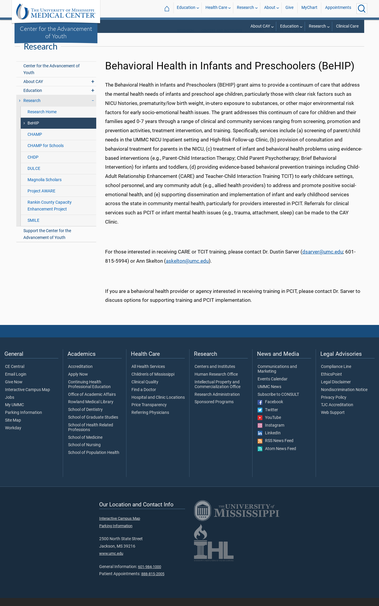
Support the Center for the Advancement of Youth (47, 242)
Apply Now (78, 382)
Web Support (333, 420)
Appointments (338, 8)
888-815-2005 (152, 582)
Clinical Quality (144, 390)
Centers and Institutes (221, 39)
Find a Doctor (143, 398)
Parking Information (23, 420)
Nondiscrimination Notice (344, 398)
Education (186, 8)
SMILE (33, 228)
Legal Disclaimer (336, 390)
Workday (13, 436)
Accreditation (80, 374)
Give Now (14, 390)
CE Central (14, 374)
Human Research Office (216, 382)
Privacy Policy (333, 405)
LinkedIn (269, 441)
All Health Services (148, 374)
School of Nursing (84, 453)
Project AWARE (41, 199)
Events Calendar (273, 387)
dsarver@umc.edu (322, 260)
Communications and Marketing (277, 377)
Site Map (13, 428)
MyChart (309, 8)
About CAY (260, 26)
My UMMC (14, 413)
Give (289, 8)
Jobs (9, 405)
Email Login (15, 382)
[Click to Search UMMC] (361, 8)
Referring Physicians (150, 420)
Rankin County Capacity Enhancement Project (50, 214)
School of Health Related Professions (90, 435)
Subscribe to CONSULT (278, 402)
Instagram (271, 433)
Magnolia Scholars (45, 187)
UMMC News (269, 395)
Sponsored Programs (214, 410)
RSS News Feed (275, 449)
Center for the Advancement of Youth (56, 32)
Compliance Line (336, 374)
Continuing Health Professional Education (89, 392)
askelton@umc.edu (187, 269)
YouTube (269, 425)
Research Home (42, 119)
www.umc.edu (111, 561)
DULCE (34, 176)
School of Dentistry (85, 417)
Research (245, 8)
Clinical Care (347, 26)
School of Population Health (93, 460)
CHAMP (35, 142)
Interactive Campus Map (27, 398)
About (269, 8)
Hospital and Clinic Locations (158, 405)
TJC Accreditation (337, 413)
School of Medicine (85, 445)
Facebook (270, 410)
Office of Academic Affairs (92, 402)
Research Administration (217, 402)
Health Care (216, 8)
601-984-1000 (149, 574)
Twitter (268, 418)
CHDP (33, 165)
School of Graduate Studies (93, 425)
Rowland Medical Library (90, 410)
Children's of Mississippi (152, 382)
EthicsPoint (331, 382)
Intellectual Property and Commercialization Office (217, 392)
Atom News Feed (277, 456)
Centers (257, 39)
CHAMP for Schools (46, 154)
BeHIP (33, 131)
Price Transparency (149, 413)
